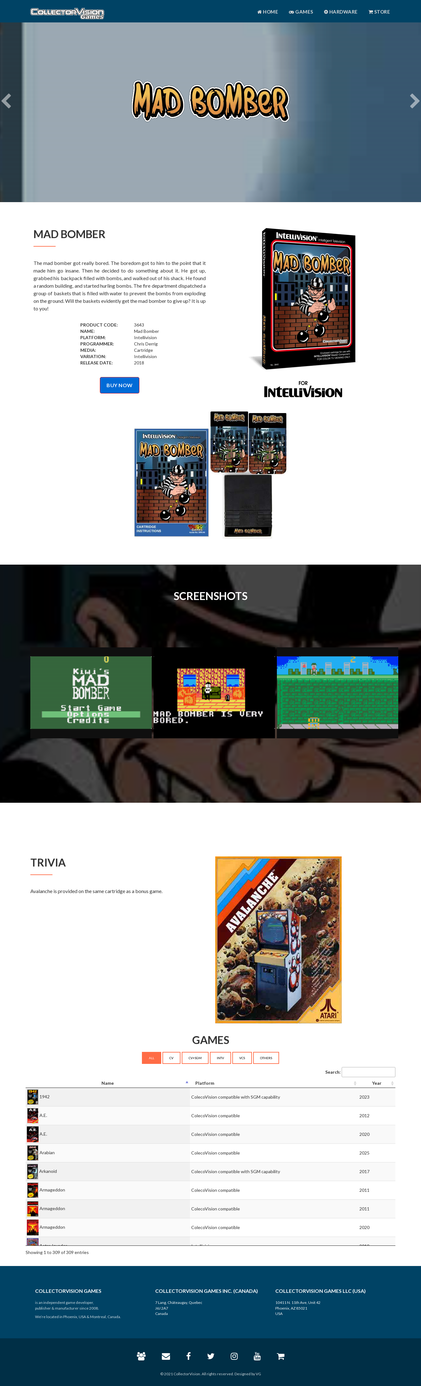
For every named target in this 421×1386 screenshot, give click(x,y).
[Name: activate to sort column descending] (108, 1083)
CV (171, 1058)
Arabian (47, 1152)
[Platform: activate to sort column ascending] (274, 1083)
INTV (220, 1058)
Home (267, 12)
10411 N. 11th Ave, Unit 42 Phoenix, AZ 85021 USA (297, 1308)
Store (379, 12)
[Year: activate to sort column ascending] (376, 1083)
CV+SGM (195, 1058)
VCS (242, 1058)
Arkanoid (48, 1171)
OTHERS (266, 1058)
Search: (360, 1072)
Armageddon (52, 1189)
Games (301, 12)
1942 (45, 1096)
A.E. (43, 1115)
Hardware (341, 12)
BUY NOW (120, 385)
